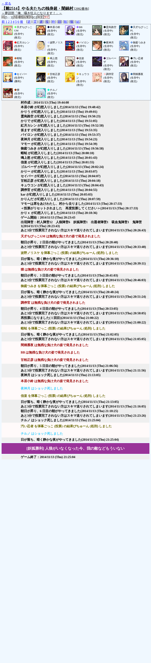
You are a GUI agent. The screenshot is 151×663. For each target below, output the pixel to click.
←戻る (6, 3)
